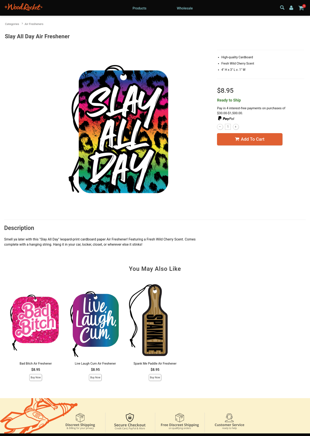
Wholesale (185, 8)
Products (140, 8)
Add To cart (249, 139)
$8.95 (35, 370)
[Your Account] (291, 7)
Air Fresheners (34, 24)
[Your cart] (301, 7)
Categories (12, 24)
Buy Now (36, 377)
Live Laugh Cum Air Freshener (95, 363)
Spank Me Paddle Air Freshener (155, 363)
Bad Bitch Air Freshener (36, 363)
